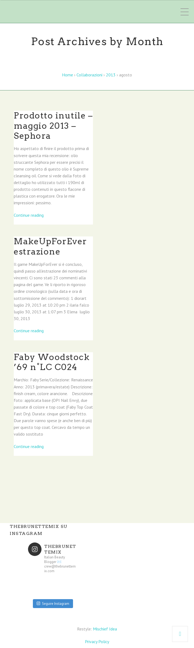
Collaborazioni (89, 74)
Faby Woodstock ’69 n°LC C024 (51, 362)
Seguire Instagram (53, 603)
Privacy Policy (97, 641)
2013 (111, 74)
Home (67, 74)
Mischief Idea (105, 629)
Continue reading (29, 215)
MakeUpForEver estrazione (50, 246)
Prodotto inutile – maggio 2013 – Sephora (53, 125)
